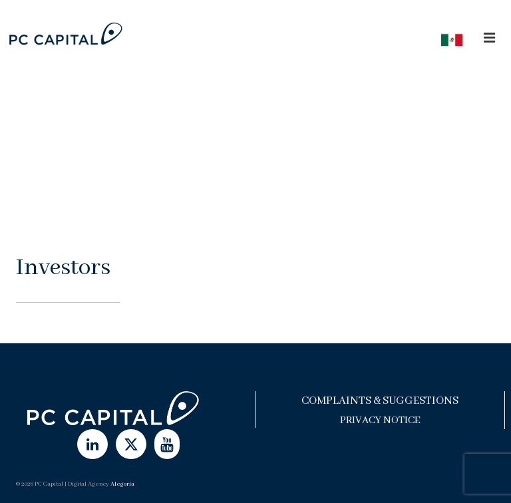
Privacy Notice (380, 420)
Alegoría (122, 484)
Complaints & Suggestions (379, 401)
